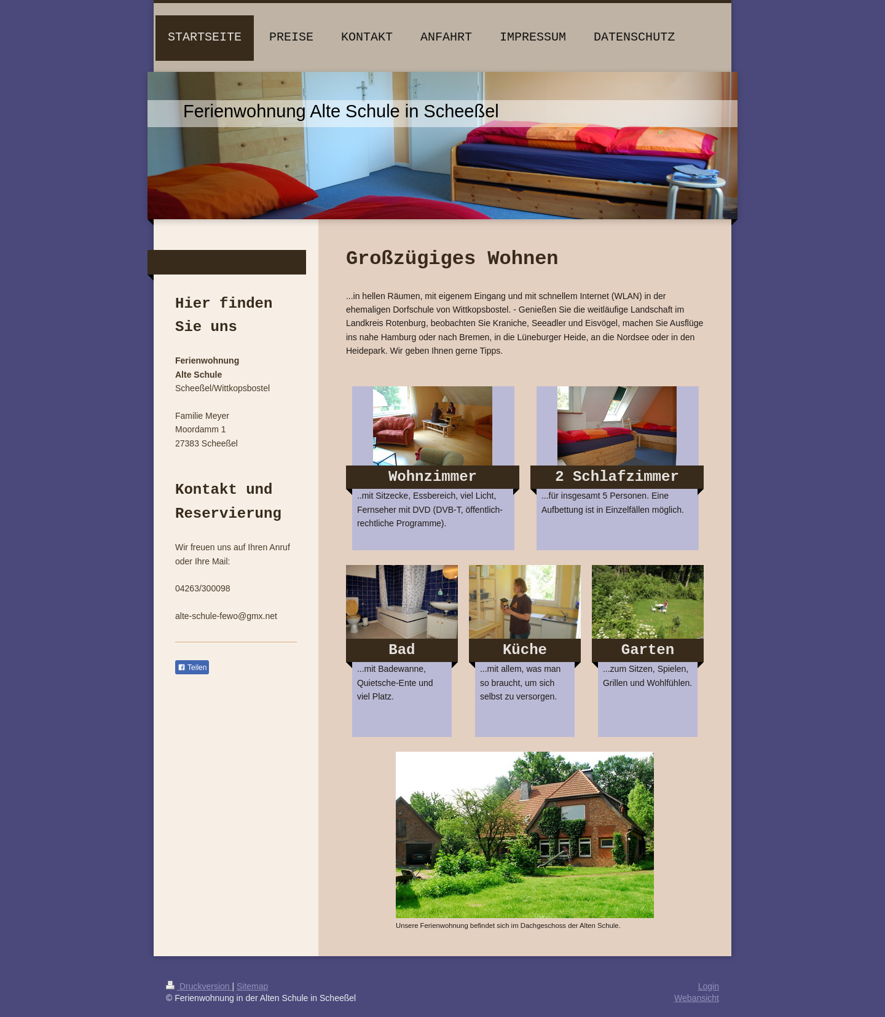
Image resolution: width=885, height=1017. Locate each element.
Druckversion (199, 986)
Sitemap (252, 986)
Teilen (192, 667)
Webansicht (696, 998)
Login (708, 986)
